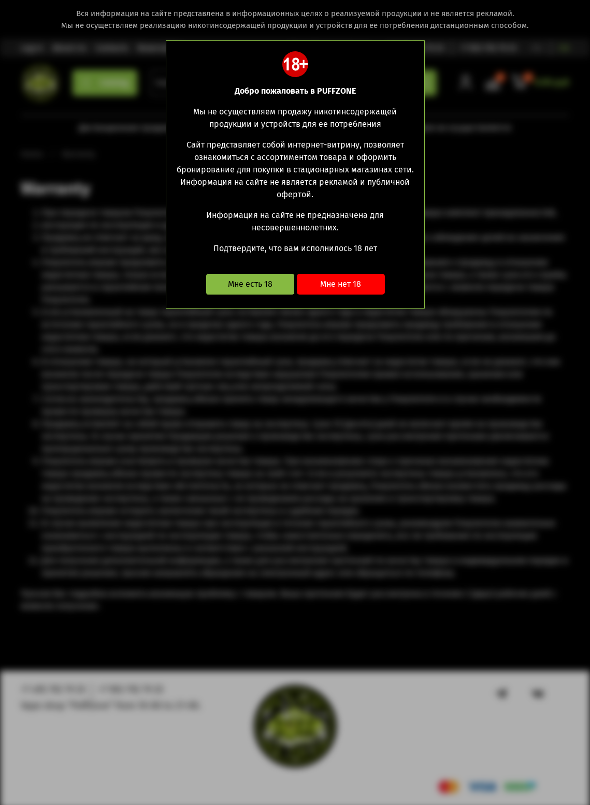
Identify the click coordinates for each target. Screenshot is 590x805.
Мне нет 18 (340, 284)
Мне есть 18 (250, 284)
